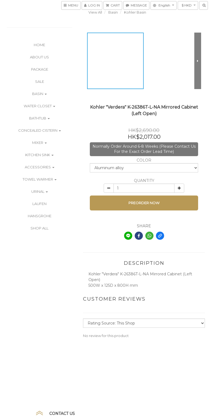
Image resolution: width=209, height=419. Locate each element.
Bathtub (39, 118)
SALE (39, 81)
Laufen (39, 203)
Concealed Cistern (39, 130)
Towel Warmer (40, 179)
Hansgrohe (39, 216)
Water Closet (39, 106)
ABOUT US (39, 57)
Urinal (39, 191)
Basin (39, 94)
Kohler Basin (135, 12)
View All (95, 12)
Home (39, 45)
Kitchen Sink (39, 155)
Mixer (39, 142)
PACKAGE (39, 69)
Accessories (39, 167)
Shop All (39, 228)
